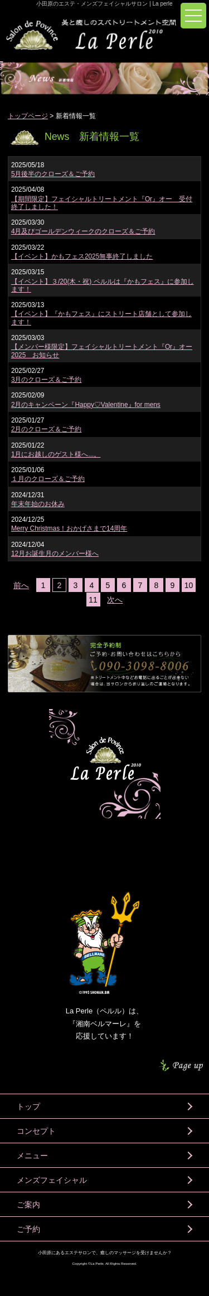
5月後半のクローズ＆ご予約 (53, 174)
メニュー (32, 1155)
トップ (28, 1106)
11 (93, 599)
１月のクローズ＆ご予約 (48, 479)
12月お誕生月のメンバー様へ (55, 553)
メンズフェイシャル (52, 1180)
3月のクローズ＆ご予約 (46, 380)
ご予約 (28, 1229)
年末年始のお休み (38, 504)
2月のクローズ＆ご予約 (46, 429)
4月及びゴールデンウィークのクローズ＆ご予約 (83, 231)
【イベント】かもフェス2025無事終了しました (82, 256)
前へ (21, 585)
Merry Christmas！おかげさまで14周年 (69, 528)
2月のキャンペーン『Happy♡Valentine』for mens (86, 405)
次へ (115, 599)
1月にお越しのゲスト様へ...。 (56, 454)
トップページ (28, 116)
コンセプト (36, 1131)
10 (188, 585)
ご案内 (28, 1204)
